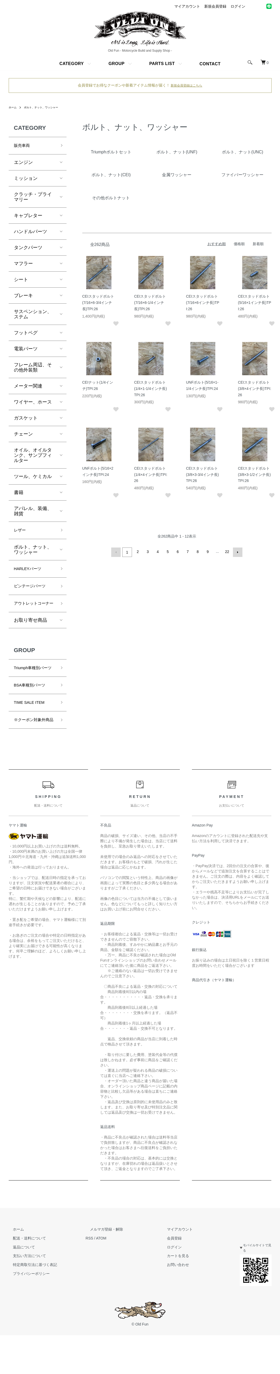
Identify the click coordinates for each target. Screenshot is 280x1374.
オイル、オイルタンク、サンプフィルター (33, 456)
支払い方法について (25, 1293)
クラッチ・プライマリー (33, 198)
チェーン (23, 435)
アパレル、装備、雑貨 (33, 512)
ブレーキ (23, 296)
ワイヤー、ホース (33, 403)
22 (227, 552)
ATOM (97, 1275)
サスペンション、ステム (33, 315)
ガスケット (26, 419)
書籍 (18, 493)
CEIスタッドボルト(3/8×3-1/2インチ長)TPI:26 (254, 474)
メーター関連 (28, 387)
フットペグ (26, 334)
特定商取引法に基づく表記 (31, 1302)
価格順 (239, 244)
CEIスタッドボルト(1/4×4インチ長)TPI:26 (150, 474)
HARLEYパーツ (30, 572)
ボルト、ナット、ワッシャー (46, 107)
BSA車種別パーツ (33, 710)
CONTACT (210, 64)
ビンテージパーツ (33, 591)
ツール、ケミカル (33, 477)
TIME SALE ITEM (32, 729)
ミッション (26, 179)
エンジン (23, 163)
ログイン (238, 6)
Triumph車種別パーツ (34, 687)
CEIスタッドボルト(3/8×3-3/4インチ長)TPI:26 (202, 474)
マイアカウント (187, 6)
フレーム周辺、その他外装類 (33, 368)
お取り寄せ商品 (30, 635)
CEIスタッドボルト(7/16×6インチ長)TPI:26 (202, 302)
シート (21, 280)
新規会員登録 (215, 6)
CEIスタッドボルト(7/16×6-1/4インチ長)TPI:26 (150, 302)
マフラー (23, 264)
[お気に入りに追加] (114, 323)
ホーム (13, 107)
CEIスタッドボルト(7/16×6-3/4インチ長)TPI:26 (98, 302)
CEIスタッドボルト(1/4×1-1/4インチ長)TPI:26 (150, 388)
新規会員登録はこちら (186, 85)
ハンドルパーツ (30, 232)
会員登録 (161, 1275)
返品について (20, 1284)
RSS (85, 1275)
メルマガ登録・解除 (98, 1266)
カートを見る (165, 1293)
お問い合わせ (165, 1302)
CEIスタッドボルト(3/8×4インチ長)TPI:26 (254, 388)
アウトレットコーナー (33, 614)
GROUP (117, 63)
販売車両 (23, 146)
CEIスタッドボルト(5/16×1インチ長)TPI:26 (254, 302)
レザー (21, 532)
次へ (236, 552)
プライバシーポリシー (27, 1310)
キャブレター (28, 216)
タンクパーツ (28, 248)
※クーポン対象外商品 (33, 752)
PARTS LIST (162, 63)
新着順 (258, 244)
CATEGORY (71, 63)
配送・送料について (25, 1275)
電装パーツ (26, 350)
